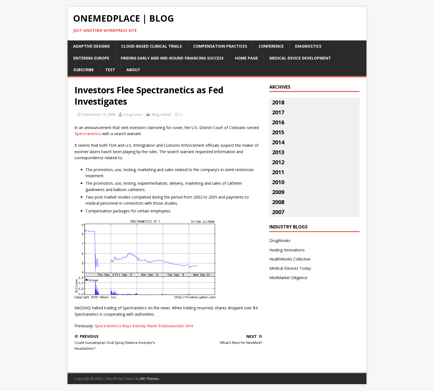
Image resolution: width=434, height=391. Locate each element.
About (133, 69)
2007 (278, 212)
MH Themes (149, 378)
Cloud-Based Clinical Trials (151, 46)
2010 (278, 182)
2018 (278, 102)
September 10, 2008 (98, 114)
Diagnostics (308, 46)
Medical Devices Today (290, 268)
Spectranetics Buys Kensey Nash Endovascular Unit (144, 325)
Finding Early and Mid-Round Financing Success (172, 58)
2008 (278, 202)
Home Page (246, 58)
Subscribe (83, 69)
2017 (278, 112)
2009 (278, 192)
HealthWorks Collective (290, 259)
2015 (278, 132)
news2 (166, 114)
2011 (278, 172)
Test (110, 69)
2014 (278, 142)
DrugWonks (279, 240)
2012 (278, 162)
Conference (271, 46)
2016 (278, 122)
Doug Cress (133, 114)
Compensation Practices (220, 46)
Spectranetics (87, 133)
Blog (155, 114)
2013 (278, 152)
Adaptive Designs (91, 46)
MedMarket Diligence (288, 277)
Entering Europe (91, 58)
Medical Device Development (300, 58)
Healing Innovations (287, 250)
